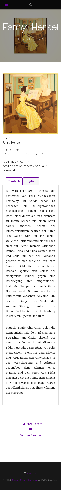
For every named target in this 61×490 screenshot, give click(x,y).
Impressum (32, 473)
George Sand (30, 435)
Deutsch (14, 181)
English (31, 181)
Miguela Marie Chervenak (24, 480)
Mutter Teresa (31, 424)
